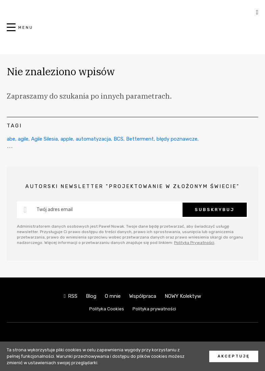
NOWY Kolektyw (183, 296)
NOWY (132, 31)
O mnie (113, 296)
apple (67, 139)
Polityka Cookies (106, 308)
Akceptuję (234, 356)
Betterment (140, 139)
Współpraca (142, 296)
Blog (91, 296)
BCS (118, 139)
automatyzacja (93, 139)
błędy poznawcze (176, 139)
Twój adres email (55, 209)
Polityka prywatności (154, 308)
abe (11, 139)
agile (23, 139)
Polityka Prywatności (194, 242)
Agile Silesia (44, 139)
